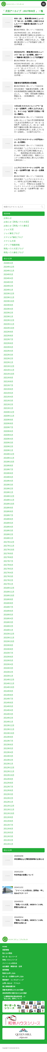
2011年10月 (9, 813)
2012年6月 (8, 790)
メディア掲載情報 (36, 30)
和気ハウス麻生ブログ (14, 252)
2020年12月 (9, 412)
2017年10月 (9, 550)
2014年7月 (8, 699)
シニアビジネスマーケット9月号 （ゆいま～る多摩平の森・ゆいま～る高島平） (29, 170)
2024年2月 (8, 286)
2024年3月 (8, 282)
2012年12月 (9, 768)
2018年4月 (8, 527)
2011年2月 (8, 840)
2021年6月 (8, 389)
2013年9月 (8, 737)
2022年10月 (9, 328)
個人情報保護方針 (8, 986)
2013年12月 (9, 725)
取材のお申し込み (8, 973)
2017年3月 (8, 576)
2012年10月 (9, 775)
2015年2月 (8, 672)
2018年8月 (8, 511)
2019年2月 (8, 489)
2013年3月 (8, 756)
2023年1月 (8, 316)
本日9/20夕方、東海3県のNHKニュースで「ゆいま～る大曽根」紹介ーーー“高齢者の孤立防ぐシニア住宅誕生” (29, 54)
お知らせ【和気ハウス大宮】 (17, 222)
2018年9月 (8, 508)
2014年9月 (8, 691)
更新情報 (5, 950)
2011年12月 (9, 806)
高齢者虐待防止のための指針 (13, 990)
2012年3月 (8, 794)
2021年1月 (8, 408)
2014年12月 (9, 680)
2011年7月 (8, 825)
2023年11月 (9, 297)
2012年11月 (9, 771)
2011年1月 (8, 844)
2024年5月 (8, 274)
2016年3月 (8, 622)
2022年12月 (9, 320)
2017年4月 (8, 573)
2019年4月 (8, 481)
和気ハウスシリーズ (9, 960)
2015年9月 (8, 645)
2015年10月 (9, 641)
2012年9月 (8, 779)
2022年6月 (8, 343)
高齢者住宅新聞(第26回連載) (25, 83)
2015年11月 (9, 638)
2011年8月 (8, 821)
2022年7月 (8, 339)
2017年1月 (8, 584)
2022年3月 (8, 355)
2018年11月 (9, 500)
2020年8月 (8, 423)
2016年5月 (8, 615)
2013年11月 (9, 729)
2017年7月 (8, 561)
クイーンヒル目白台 (9, 963)
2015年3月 (8, 668)
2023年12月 (9, 293)
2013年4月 (8, 752)
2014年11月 (9, 683)
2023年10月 (9, 301)
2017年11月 (9, 546)
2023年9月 (8, 305)
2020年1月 (8, 450)
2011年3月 (8, 836)
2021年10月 (9, 374)
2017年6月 (8, 565)
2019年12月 (9, 454)
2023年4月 (8, 309)
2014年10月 (9, 687)
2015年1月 (8, 676)
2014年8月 (8, 695)
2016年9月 (8, 599)
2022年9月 (8, 332)
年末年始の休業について (23, 875)
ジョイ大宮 (9, 229)
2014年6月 (8, 703)
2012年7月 (8, 787)
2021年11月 (9, 370)
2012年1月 (8, 802)
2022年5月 (8, 347)
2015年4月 (8, 664)
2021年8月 (8, 381)
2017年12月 (9, 542)
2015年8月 (8, 649)
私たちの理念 (7, 953)
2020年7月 (8, 427)
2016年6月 (8, 611)
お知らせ (32, 61)
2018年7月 (8, 515)
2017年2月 (8, 580)
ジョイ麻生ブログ (12, 233)
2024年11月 (9, 271)
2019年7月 (8, 469)
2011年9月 (8, 817)
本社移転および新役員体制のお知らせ (29, 859)
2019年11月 (9, 458)
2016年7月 (8, 607)
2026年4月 (8, 263)
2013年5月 (8, 748)
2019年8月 (8, 466)
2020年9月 (8, 420)
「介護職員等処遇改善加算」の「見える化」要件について (13, 998)
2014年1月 (8, 722)
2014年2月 (8, 718)
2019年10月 (9, 462)
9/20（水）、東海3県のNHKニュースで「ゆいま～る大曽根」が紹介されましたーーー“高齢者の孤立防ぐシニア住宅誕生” (29, 22)
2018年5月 (8, 523)
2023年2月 (8, 313)
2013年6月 (8, 745)
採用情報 (5, 970)
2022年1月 (8, 362)
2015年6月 (8, 657)
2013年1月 (8, 764)
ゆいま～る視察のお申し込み (13, 976)
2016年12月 (9, 588)
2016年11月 (9, 592)
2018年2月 (8, 534)
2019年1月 (8, 492)
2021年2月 (8, 404)
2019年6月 (8, 473)
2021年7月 (8, 385)
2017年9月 (8, 553)
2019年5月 (8, 477)
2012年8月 (8, 783)
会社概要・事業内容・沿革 (12, 966)
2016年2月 (8, 626)
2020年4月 (8, 439)
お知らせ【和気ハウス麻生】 (17, 226)
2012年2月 (8, 798)
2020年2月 (8, 446)
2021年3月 (8, 401)
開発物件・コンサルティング (13, 980)
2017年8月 (8, 557)
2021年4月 (8, 397)
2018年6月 (8, 519)
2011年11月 (9, 809)
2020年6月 (8, 431)
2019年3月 (8, 485)
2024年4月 (8, 278)
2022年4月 (8, 351)
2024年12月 (9, 267)
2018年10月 (9, 504)
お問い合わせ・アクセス (11, 983)
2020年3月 (8, 443)
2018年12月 (9, 496)
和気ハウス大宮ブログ (14, 249)
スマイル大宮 (10, 241)
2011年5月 (8, 832)
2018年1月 (8, 538)
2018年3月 (8, 530)
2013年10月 (9, 733)
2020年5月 (8, 435)
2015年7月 (8, 653)
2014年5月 (8, 706)
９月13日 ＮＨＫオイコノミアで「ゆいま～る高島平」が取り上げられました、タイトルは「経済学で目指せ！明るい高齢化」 (29, 110)
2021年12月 (9, 366)
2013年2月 (8, 760)
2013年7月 (8, 741)
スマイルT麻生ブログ (13, 237)
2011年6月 (8, 829)
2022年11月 (9, 324)
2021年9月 (8, 378)
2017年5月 (8, 569)
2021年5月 (8, 393)
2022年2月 (8, 358)
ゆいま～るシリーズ (9, 957)
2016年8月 (8, 603)
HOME (4, 947)
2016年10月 (9, 595)
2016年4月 (8, 618)
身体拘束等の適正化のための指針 (14, 993)
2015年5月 (8, 660)
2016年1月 (8, 630)
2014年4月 (8, 710)
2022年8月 (8, 336)
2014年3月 (8, 714)
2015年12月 (9, 634)
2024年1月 (8, 290)
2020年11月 (9, 416)
